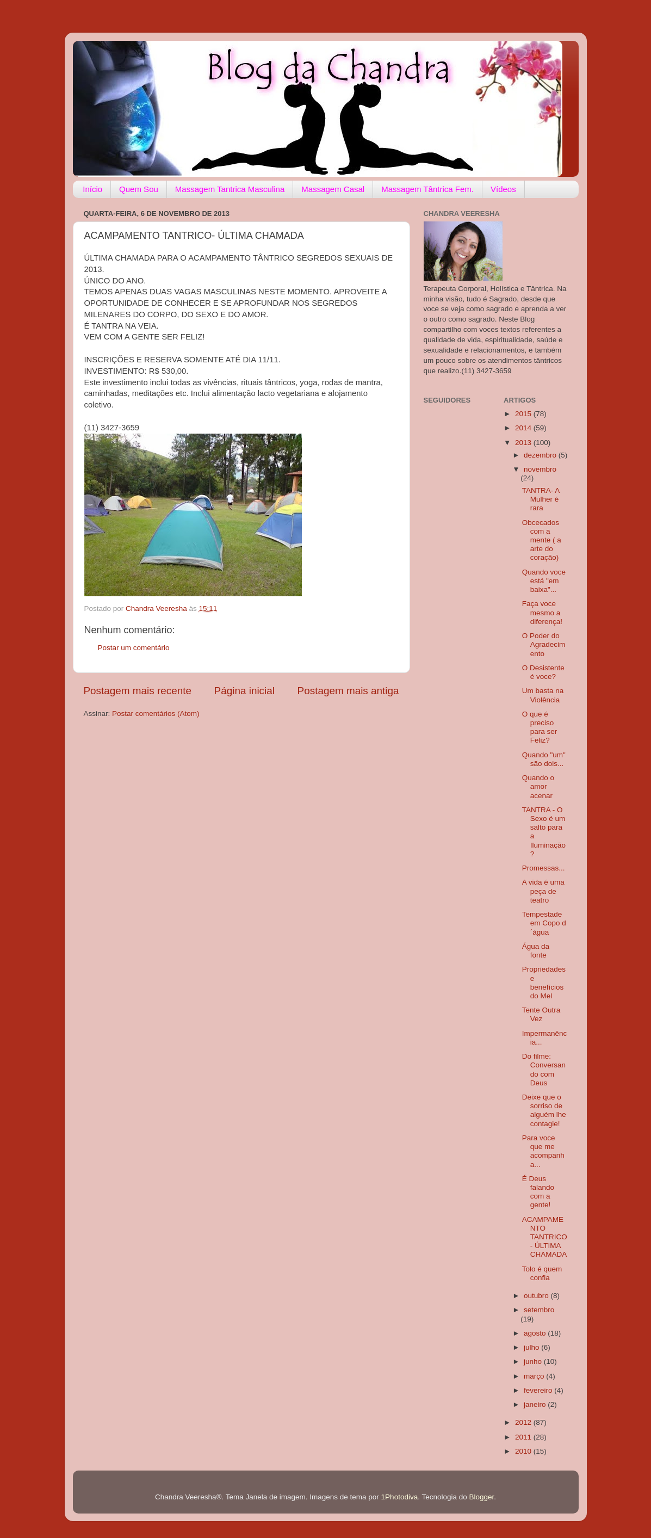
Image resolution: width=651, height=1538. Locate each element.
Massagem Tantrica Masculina (229, 189)
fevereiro (539, 1390)
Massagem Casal (332, 189)
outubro (537, 1296)
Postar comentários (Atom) (156, 713)
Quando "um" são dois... (544, 759)
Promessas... (543, 868)
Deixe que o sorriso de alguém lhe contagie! (544, 1110)
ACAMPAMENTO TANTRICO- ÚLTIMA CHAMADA (544, 1237)
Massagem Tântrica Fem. (427, 189)
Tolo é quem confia (542, 1273)
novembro (540, 469)
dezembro (541, 455)
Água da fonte (535, 950)
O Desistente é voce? (543, 672)
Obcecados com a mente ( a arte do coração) (541, 540)
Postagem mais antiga (348, 690)
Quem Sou (138, 189)
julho (532, 1347)
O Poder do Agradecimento (544, 644)
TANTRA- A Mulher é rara (541, 499)
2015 (524, 414)
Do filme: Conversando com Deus (544, 1069)
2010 (524, 1451)
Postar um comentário (134, 648)
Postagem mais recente (137, 690)
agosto (536, 1333)
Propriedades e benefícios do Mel (544, 982)
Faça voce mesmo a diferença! (542, 612)
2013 (524, 442)
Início (92, 189)
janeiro (536, 1404)
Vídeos (503, 189)
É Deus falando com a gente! (538, 1192)
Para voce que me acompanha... (543, 1151)
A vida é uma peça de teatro (543, 891)
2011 (524, 1437)
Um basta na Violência (543, 695)
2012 (524, 1422)
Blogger (481, 1497)
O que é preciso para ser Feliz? (539, 727)
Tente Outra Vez (541, 1014)
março (535, 1376)
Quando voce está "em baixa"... (544, 581)
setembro (539, 1310)
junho (534, 1361)
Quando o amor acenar (538, 786)
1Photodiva (399, 1497)
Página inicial (244, 690)
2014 (524, 428)
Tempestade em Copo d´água (544, 923)
